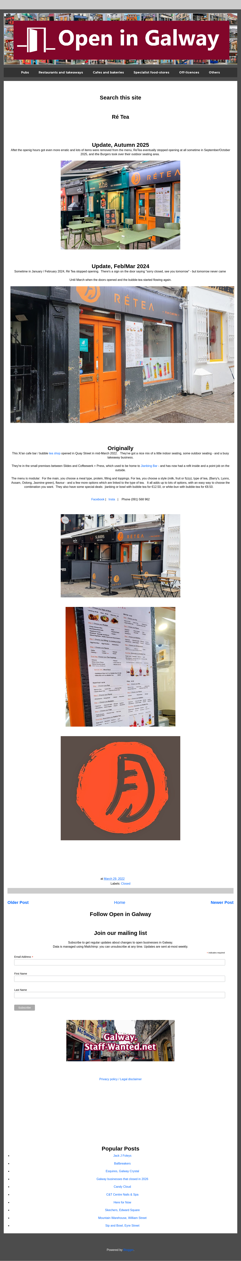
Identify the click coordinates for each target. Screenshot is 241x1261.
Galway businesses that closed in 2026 (122, 1179)
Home (119, 902)
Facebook (97, 499)
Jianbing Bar (149, 465)
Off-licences (189, 72)
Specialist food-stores (151, 72)
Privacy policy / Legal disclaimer (120, 1079)
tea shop (54, 453)
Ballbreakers (122, 1163)
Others (214, 72)
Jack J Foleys (122, 1155)
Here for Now (122, 1202)
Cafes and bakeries (108, 72)
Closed (125, 883)
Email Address (23, 957)
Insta (112, 499)
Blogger (128, 1249)
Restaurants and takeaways (61, 72)
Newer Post (222, 902)
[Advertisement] (120, 1113)
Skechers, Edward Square (122, 1210)
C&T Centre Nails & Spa (122, 1194)
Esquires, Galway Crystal (122, 1171)
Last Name (20, 989)
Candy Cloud (122, 1186)
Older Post (18, 902)
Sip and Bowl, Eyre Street (122, 1225)
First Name (20, 973)
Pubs (25, 72)
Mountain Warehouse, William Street (122, 1217)
